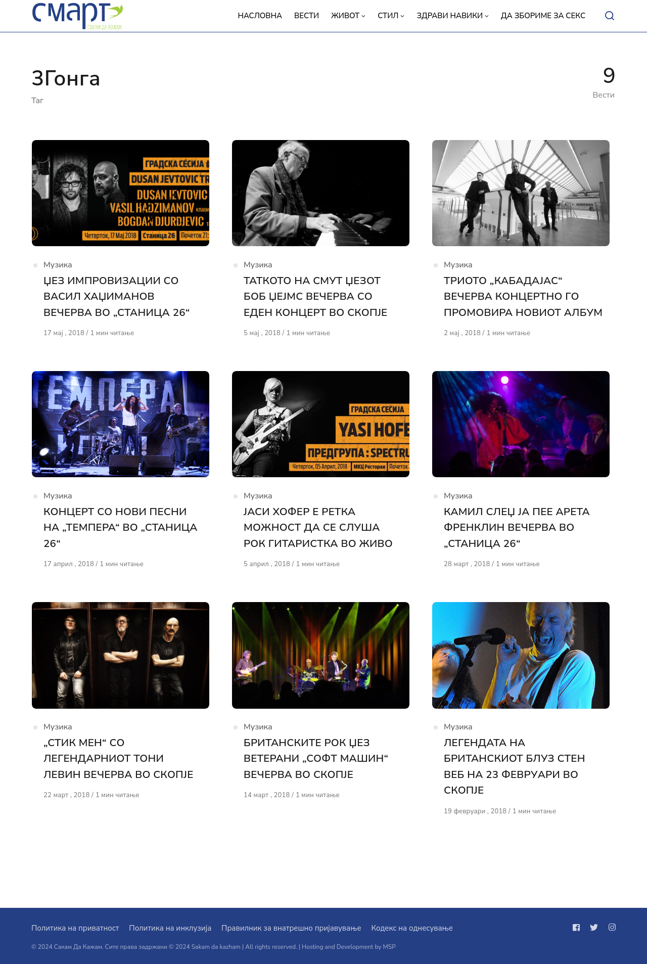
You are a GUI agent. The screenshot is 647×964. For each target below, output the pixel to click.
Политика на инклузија (170, 928)
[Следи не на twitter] (594, 927)
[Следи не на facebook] (578, 927)
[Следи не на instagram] (610, 927)
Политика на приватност (75, 928)
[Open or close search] (610, 16)
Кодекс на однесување (412, 928)
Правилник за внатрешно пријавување (291, 928)
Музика (57, 268)
